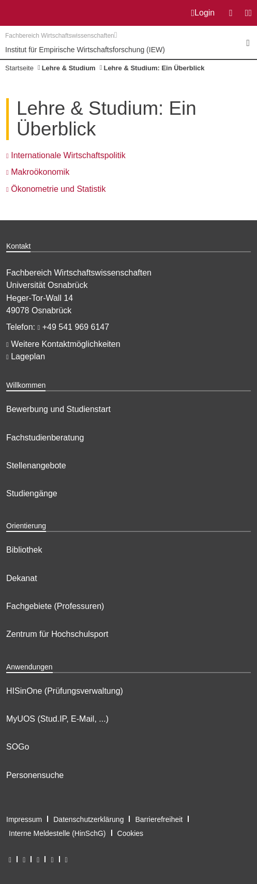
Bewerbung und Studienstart (58, 409)
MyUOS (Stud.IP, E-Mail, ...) (57, 718)
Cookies (130, 833)
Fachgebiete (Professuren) (55, 606)
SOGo (17, 746)
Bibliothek (24, 549)
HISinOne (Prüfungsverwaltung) (64, 691)
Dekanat (21, 578)
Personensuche (35, 775)
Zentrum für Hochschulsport (57, 634)
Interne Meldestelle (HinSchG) (57, 833)
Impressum (24, 819)
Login (203, 13)
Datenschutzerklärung (88, 819)
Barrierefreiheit (159, 819)
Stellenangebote (36, 465)
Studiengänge (31, 493)
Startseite (19, 68)
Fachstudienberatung (45, 437)
